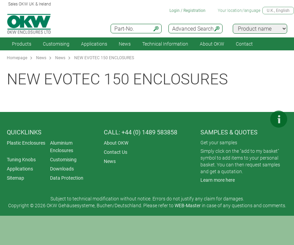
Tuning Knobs (21, 159)
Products (21, 44)
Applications (94, 44)
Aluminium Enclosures (61, 146)
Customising (56, 44)
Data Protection (66, 178)
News (125, 44)
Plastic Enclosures (26, 143)
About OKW (116, 143)
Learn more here (217, 180)
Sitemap (15, 178)
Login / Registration (187, 10)
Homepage (17, 57)
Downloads (62, 169)
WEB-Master (188, 205)
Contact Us (115, 152)
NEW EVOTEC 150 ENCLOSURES (104, 57)
